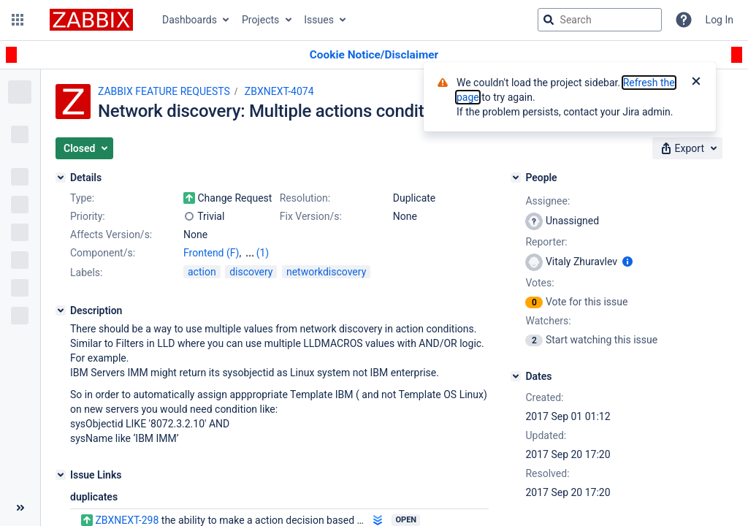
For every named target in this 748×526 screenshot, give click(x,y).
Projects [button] (260, 20)
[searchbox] (600, 19)
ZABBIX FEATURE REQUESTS (164, 91)
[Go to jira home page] (91, 19)
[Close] (696, 82)
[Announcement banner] (374, 55)
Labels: (86, 272)
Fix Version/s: (311, 216)
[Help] (683, 19)
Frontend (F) (211, 253)
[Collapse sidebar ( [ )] (20, 508)
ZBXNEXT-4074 (279, 91)
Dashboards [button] (189, 20)
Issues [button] (319, 20)
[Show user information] (627, 261)
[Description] (61, 310)
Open (405, 520)
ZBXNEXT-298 (127, 520)
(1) (263, 253)
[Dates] (516, 376)
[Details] (61, 177)
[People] (516, 177)
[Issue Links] (61, 475)
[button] (17, 19)
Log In (719, 20)
